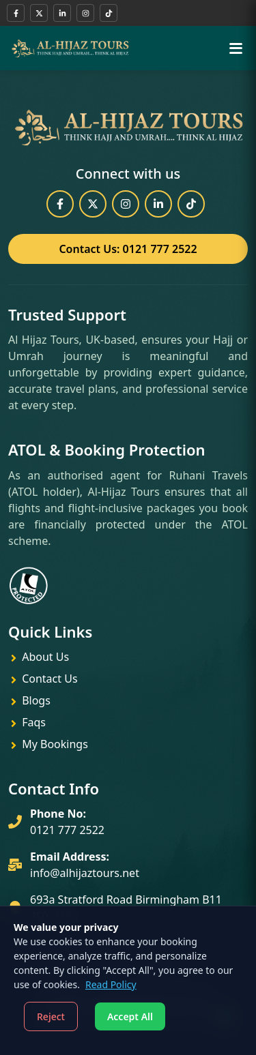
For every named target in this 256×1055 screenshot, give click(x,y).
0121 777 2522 (67, 829)
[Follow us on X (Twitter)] (39, 13)
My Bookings (48, 744)
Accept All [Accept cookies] (130, 1016)
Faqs (27, 722)
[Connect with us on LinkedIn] (62, 13)
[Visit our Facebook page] (16, 13)
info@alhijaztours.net (84, 872)
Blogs (29, 700)
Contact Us (43, 678)
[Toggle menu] (236, 48)
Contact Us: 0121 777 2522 (128, 248)
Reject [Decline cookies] (51, 1016)
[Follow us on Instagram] (85, 13)
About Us (38, 656)
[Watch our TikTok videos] (108, 13)
